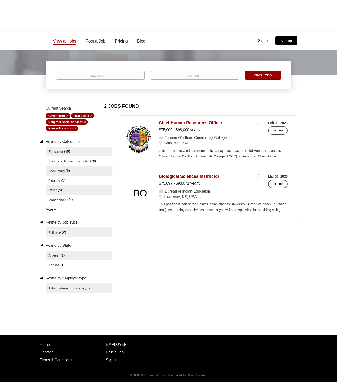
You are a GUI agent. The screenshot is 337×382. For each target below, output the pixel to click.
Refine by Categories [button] (62, 141)
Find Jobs (263, 75)
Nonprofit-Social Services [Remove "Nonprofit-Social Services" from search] (65, 122)
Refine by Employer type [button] (65, 278)
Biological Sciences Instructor (189, 176)
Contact (46, 352)
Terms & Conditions (56, 360)
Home (45, 344)
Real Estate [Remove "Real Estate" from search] (81, 116)
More (49, 209)
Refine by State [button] (57, 245)
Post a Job (115, 352)
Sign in (264, 41)
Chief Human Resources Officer (190, 123)
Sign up (286, 41)
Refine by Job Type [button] (60, 222)
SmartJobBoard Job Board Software (184, 375)
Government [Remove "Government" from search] (56, 116)
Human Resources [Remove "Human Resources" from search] (60, 128)
